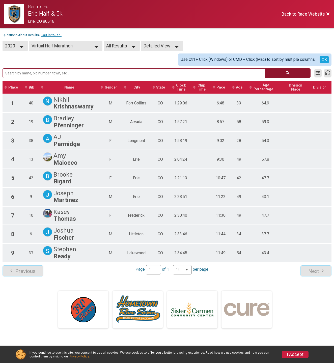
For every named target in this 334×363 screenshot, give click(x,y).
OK (324, 59)
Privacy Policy (79, 356)
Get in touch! (51, 35)
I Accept (295, 354)
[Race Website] (16, 14)
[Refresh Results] (327, 73)
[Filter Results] (318, 73)
